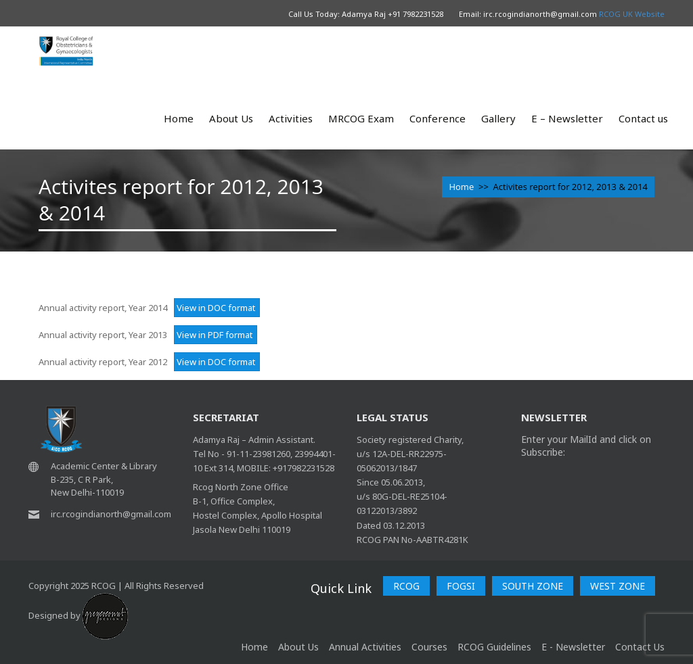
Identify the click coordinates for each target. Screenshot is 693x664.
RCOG (406, 585)
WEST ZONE (617, 585)
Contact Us (640, 646)
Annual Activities (365, 646)
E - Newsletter (573, 646)
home (254, 646)
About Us (231, 118)
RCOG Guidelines (494, 646)
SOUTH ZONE (532, 585)
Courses (429, 646)
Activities (291, 118)
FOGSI (461, 585)
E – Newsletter (567, 118)
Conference (437, 118)
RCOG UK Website (632, 14)
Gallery (498, 118)
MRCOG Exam (361, 118)
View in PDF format (213, 335)
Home (179, 118)
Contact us (643, 118)
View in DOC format (215, 308)
